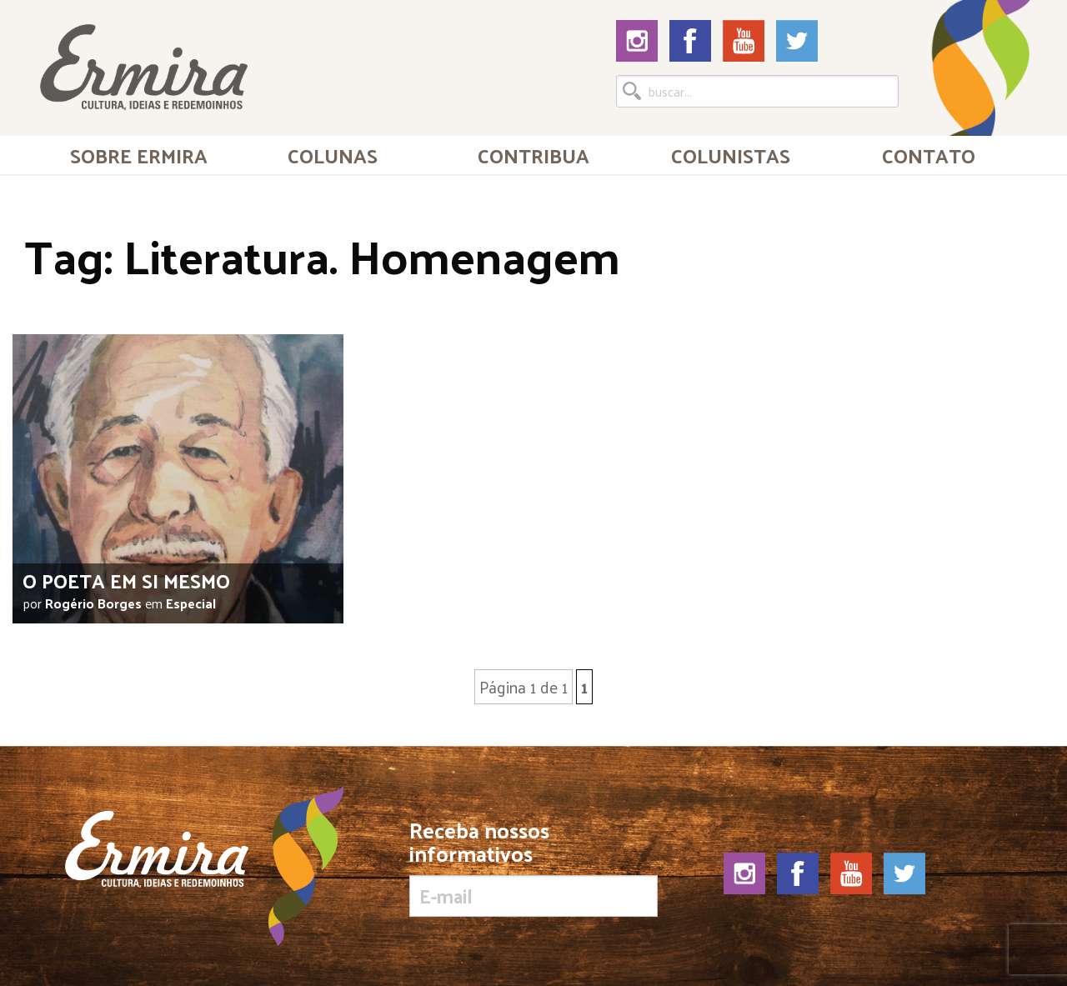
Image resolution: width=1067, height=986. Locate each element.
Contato (928, 155)
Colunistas (730, 155)
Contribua (533, 155)
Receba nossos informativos (533, 867)
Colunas (333, 155)
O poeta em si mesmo (126, 580)
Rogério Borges (93, 603)
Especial (191, 603)
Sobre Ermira (139, 155)
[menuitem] (139, 155)
